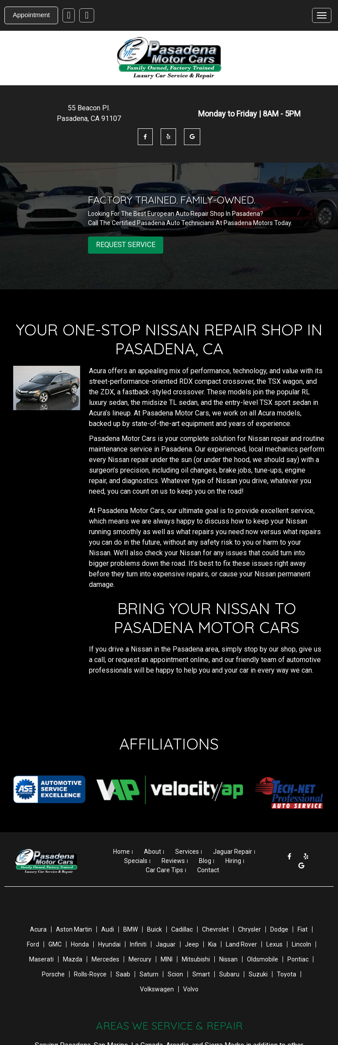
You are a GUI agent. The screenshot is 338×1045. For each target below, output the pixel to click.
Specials (135, 860)
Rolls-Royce (90, 974)
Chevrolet (215, 929)
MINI (167, 959)
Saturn (149, 974)
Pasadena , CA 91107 (89, 118)
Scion (175, 974)
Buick (154, 929)
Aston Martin (74, 929)
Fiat (303, 929)
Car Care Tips (164, 870)
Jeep (192, 944)
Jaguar (166, 944)
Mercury (140, 959)
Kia (212, 944)
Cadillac (182, 929)
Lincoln (301, 944)
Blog (205, 860)
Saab (123, 974)
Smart (201, 974)
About (152, 851)
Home (121, 851)
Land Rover (241, 944)
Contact (208, 870)
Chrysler (249, 929)
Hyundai (109, 944)
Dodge (279, 929)
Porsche (53, 974)
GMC (55, 944)
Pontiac (298, 959)
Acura (38, 929)
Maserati (41, 959)
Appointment (31, 14)
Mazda (72, 959)
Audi (107, 929)
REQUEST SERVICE (125, 244)
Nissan (228, 959)
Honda (80, 944)
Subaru (229, 974)
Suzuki (258, 974)
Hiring (233, 860)
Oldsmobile (262, 959)
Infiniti (138, 944)
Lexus (274, 944)
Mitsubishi (196, 959)
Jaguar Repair (232, 851)
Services (187, 851)
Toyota (286, 974)
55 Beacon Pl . (89, 108)
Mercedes (105, 959)
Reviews (173, 860)
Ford (33, 944)
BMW (130, 929)
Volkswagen (157, 989)
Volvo (190, 989)
